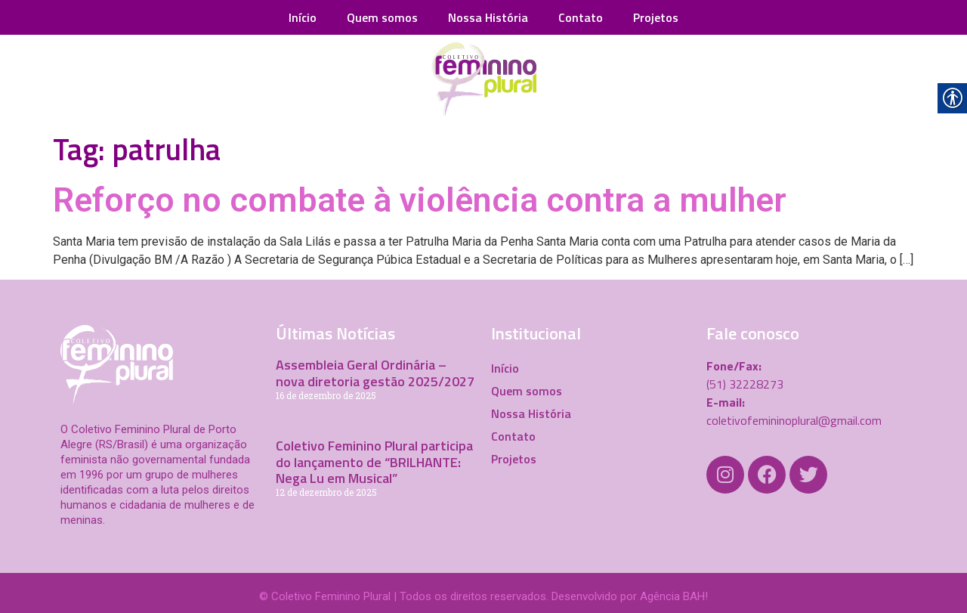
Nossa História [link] (488, 17)
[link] (483, 80)
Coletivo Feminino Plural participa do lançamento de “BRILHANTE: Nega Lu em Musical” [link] (374, 461)
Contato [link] (580, 17)
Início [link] (303, 17)
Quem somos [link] (382, 17)
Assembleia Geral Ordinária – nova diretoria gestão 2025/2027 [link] (375, 373)
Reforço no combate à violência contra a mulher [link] (419, 200)
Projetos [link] (655, 17)
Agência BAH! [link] (674, 596)
